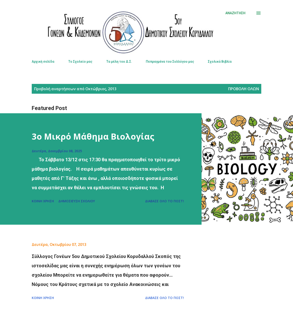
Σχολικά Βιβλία (220, 61)
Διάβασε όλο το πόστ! (164, 201)
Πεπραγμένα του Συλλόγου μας (170, 61)
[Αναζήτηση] (235, 13)
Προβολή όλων (243, 88)
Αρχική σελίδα (43, 61)
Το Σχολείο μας (80, 61)
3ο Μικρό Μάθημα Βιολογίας (93, 136)
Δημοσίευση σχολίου (76, 201)
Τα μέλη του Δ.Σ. (119, 61)
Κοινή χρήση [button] (43, 201)
